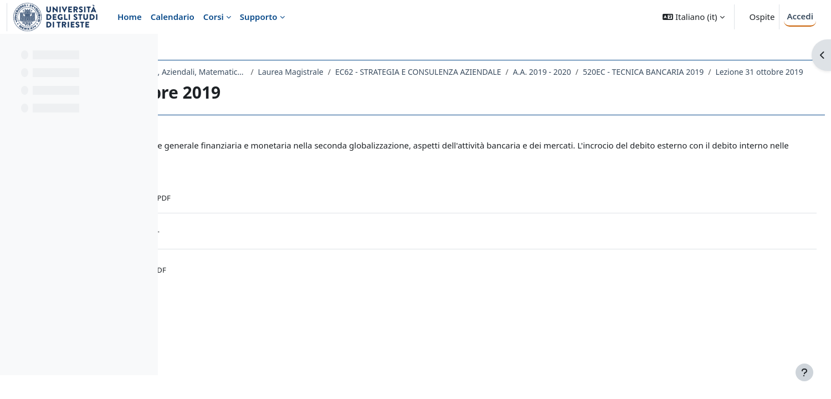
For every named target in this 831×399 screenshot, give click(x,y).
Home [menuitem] (129, 16)
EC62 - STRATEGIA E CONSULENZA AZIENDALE (573, 71)
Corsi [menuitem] (213, 16)
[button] (693, 17)
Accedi (800, 16)
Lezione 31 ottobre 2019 (368, 86)
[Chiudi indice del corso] (11, 50)
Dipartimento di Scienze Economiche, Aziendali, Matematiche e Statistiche (290, 71)
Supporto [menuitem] (259, 16)
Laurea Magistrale (445, 71)
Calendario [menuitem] (172, 16)
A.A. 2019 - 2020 (697, 71)
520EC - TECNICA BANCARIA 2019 (251, 86)
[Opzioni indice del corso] (144, 50)
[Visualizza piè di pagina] (804, 372)
